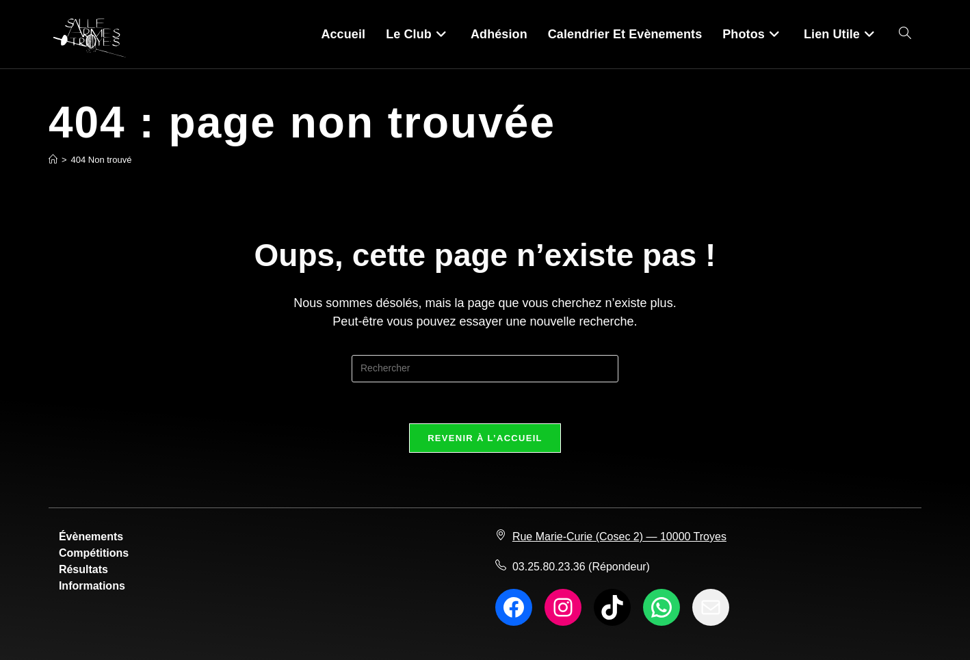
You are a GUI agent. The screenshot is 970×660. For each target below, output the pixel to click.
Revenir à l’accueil (485, 438)
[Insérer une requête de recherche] (485, 368)
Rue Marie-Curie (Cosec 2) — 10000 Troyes (619, 536)
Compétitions (94, 553)
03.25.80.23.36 (549, 566)
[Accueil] (53, 160)
